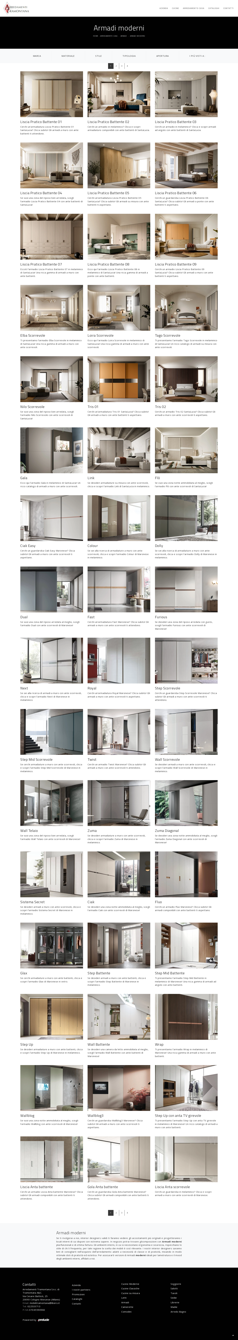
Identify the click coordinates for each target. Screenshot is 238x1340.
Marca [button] (37, 55)
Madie (174, 1306)
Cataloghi (213, 8)
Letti (124, 1297)
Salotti (174, 1288)
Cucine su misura (130, 1293)
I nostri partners (81, 1289)
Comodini (126, 1311)
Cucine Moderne (130, 1283)
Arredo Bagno (178, 1311)
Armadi (124, 36)
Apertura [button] (162, 55)
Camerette (127, 1306)
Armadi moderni (137, 36)
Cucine (175, 8)
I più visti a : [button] (197, 55)
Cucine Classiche (130, 1288)
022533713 (34, 1306)
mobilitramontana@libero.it (45, 1302)
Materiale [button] (68, 55)
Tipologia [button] (129, 55)
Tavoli (174, 1293)
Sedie (174, 1297)
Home (95, 36)
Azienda (164, 8)
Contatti (228, 8)
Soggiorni (176, 1283)
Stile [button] (98, 55)
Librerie (175, 1302)
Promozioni (78, 1294)
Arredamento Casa (193, 8)
